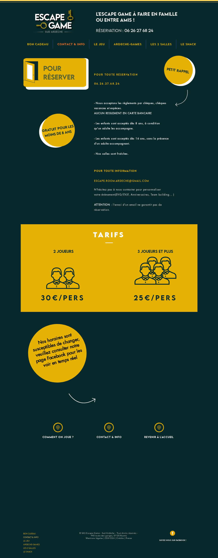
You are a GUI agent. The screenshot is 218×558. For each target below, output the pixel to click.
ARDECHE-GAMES (31, 544)
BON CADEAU (29, 533)
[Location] (58, 427)
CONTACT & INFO (30, 537)
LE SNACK (27, 551)
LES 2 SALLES (29, 548)
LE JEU (26, 541)
